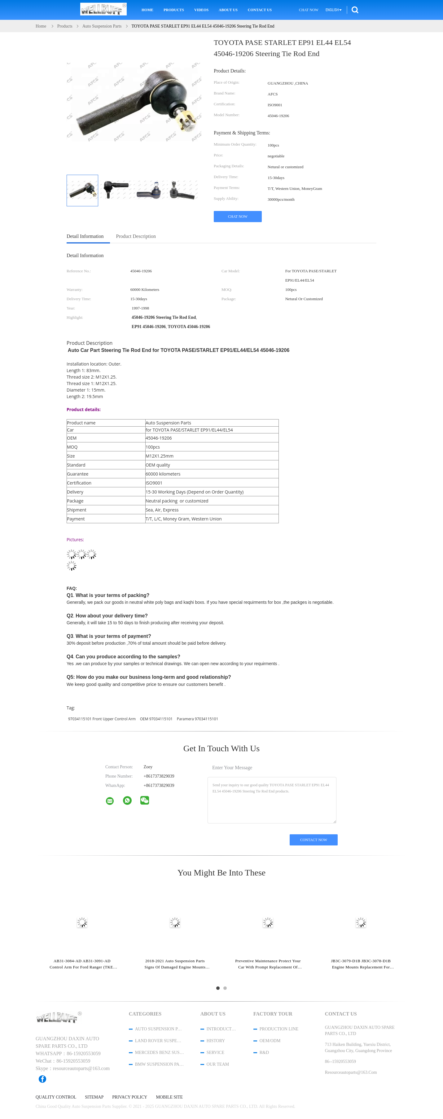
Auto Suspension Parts (159, 1029)
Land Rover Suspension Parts (159, 1040)
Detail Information (85, 236)
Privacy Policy (129, 1097)
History (216, 1040)
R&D (264, 1052)
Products (174, 10)
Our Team (218, 1064)
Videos (201, 10)
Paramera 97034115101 (197, 719)
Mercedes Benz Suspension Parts (159, 1052)
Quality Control (56, 1097)
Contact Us (260, 10)
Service (215, 1052)
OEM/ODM (270, 1040)
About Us (228, 10)
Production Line (279, 1029)
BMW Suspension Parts (159, 1064)
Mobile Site (169, 1097)
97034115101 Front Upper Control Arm (102, 719)
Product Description (136, 236)
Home (147, 10)
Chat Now (308, 10)
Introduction (222, 1029)
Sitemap (94, 1097)
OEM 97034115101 (156, 719)
